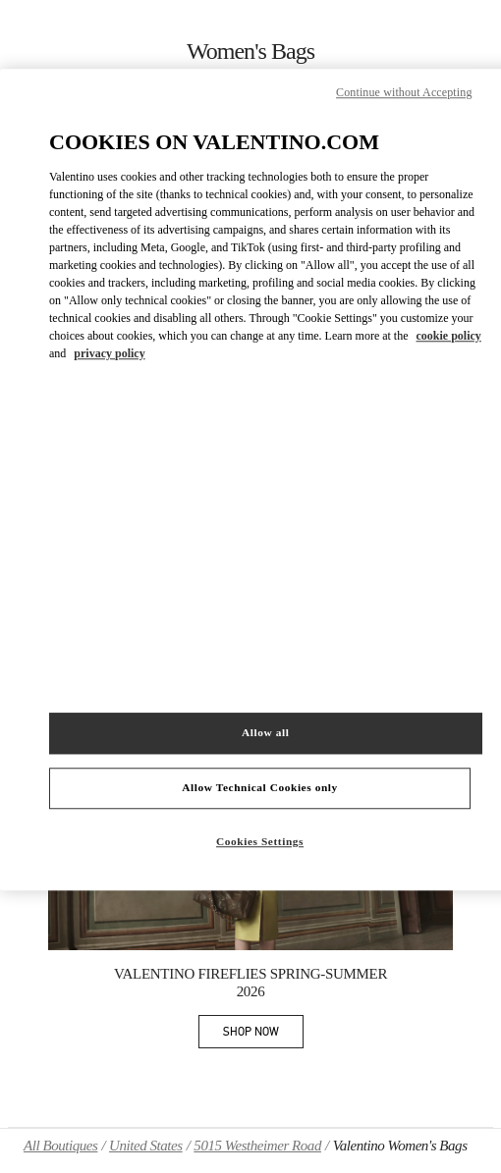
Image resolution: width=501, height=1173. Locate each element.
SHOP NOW (263, 1035)
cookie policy (449, 336)
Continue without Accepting (404, 93)
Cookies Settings (260, 841)
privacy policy (109, 353)
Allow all (265, 732)
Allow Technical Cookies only (259, 787)
